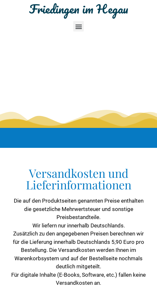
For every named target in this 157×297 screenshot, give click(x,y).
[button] (78, 26)
